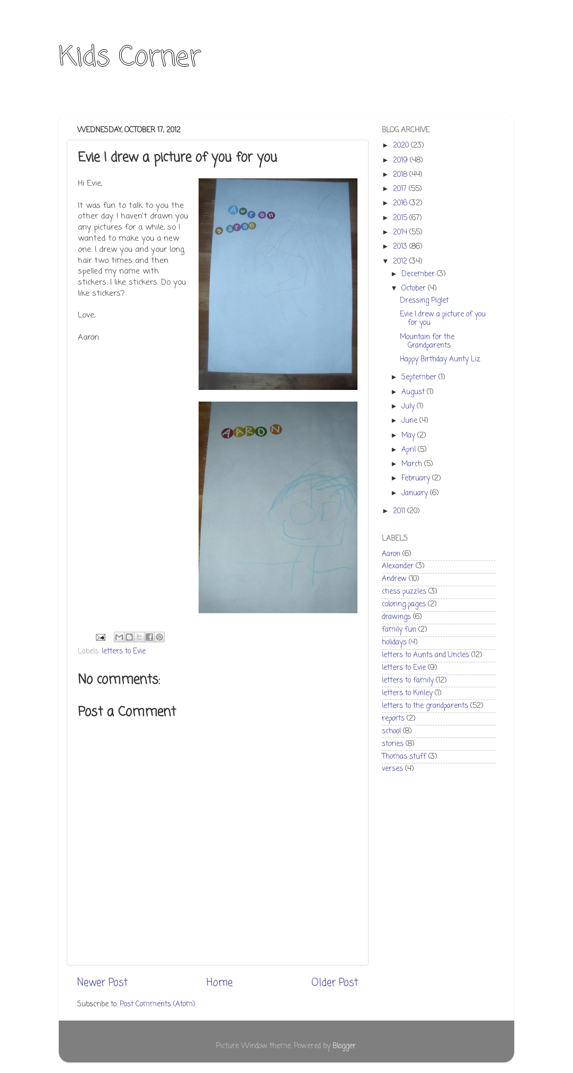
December (419, 274)
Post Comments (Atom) (157, 1004)
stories (393, 744)
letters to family (408, 680)
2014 (401, 232)
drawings (396, 617)
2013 (401, 246)
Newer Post (102, 983)
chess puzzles (404, 591)
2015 (401, 218)
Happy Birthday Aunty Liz (440, 359)
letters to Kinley (407, 693)
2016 (401, 203)
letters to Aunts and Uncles (425, 655)
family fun (399, 629)
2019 (401, 160)
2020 (402, 145)
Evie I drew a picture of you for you (443, 319)
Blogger (344, 1046)
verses (392, 769)
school (391, 731)
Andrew (394, 579)
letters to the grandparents (425, 706)
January (415, 493)
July (409, 406)
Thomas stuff (404, 756)
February (416, 478)
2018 (401, 174)
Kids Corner (130, 58)
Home (219, 983)
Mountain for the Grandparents (427, 341)
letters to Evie (124, 651)
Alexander (398, 566)
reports (393, 718)
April (409, 450)
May (409, 435)
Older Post (334, 983)
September (419, 377)
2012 (401, 261)
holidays (394, 642)
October (414, 288)
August (414, 392)
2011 (400, 511)
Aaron (391, 554)
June (410, 420)
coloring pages (404, 604)
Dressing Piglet (424, 300)
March (412, 464)
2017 (401, 189)
